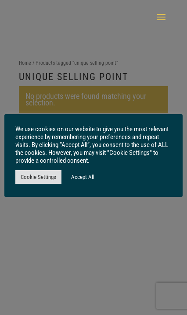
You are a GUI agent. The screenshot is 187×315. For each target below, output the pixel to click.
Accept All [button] (82, 177)
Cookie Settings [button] (38, 177)
